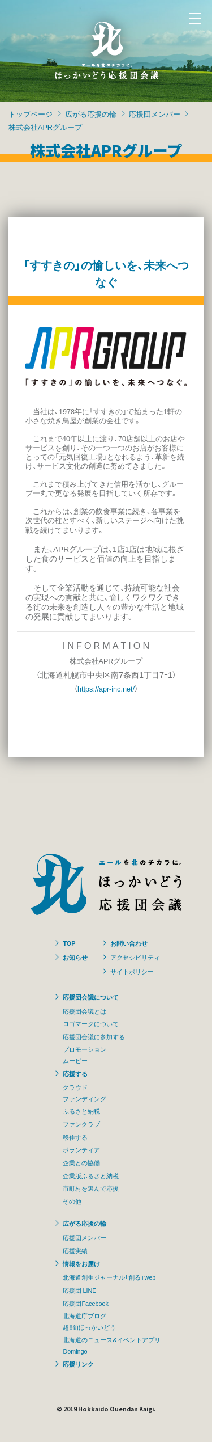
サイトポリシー (132, 971)
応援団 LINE (79, 1290)
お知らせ (75, 957)
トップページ (30, 113)
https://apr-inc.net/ (106, 688)
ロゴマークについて (91, 1023)
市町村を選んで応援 (91, 1187)
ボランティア (81, 1149)
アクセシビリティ (135, 957)
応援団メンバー (154, 113)
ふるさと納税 (81, 1110)
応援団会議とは (84, 1010)
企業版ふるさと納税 (91, 1175)
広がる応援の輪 (90, 113)
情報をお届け (81, 1263)
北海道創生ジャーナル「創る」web (109, 1276)
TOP (69, 942)
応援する (75, 1073)
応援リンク (78, 1363)
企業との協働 (81, 1162)
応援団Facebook (85, 1303)
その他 (72, 1200)
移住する (75, 1136)
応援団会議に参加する (94, 1036)
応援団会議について (91, 996)
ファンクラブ (81, 1123)
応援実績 (75, 1250)
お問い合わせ (129, 942)
